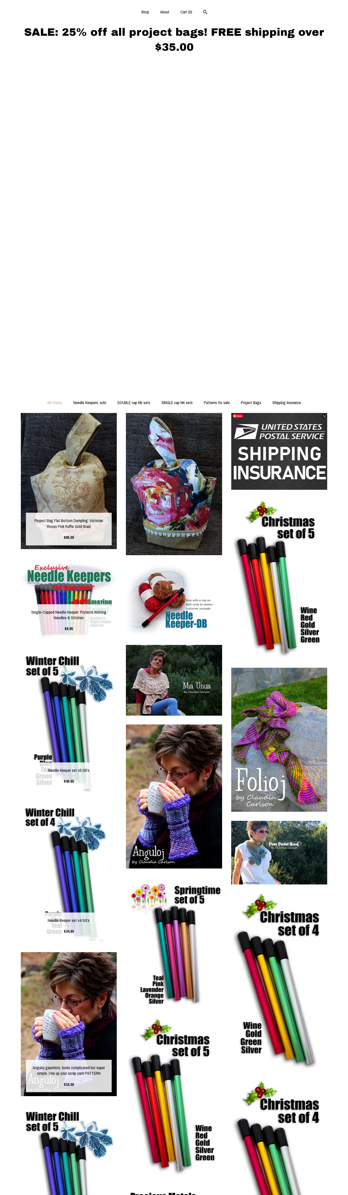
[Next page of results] (197, 1084)
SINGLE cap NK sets (177, 79)
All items (54, 79)
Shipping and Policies (68, 1176)
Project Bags (251, 79)
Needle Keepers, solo (89, 79)
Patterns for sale (217, 79)
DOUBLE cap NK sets (134, 79)
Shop (145, 12)
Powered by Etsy (279, 1182)
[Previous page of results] (151, 1084)
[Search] (205, 12)
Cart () (186, 12)
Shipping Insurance (286, 79)
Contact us (68, 1184)
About (164, 12)
